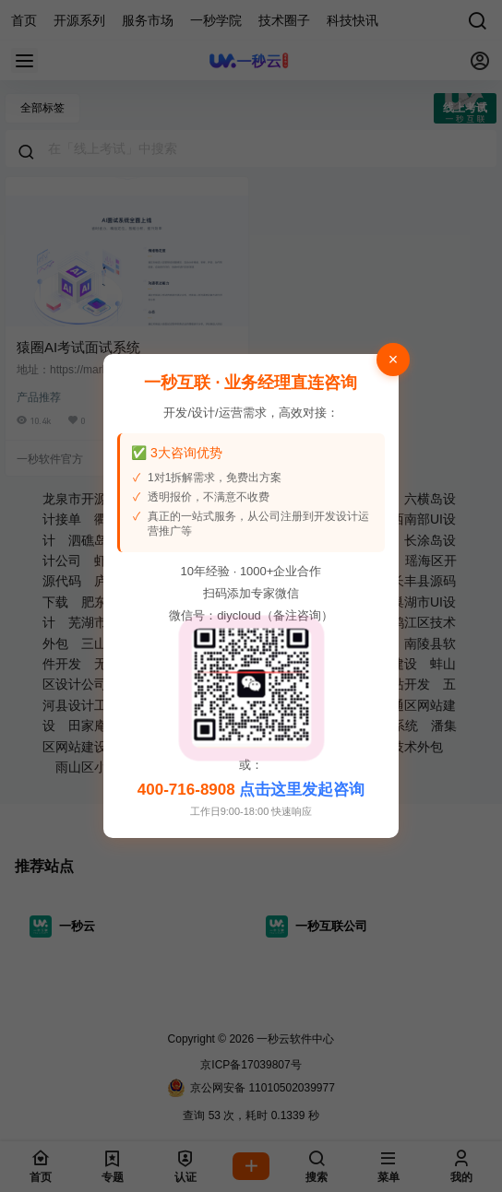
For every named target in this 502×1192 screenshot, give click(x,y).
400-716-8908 (186, 789)
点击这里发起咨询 (302, 789)
